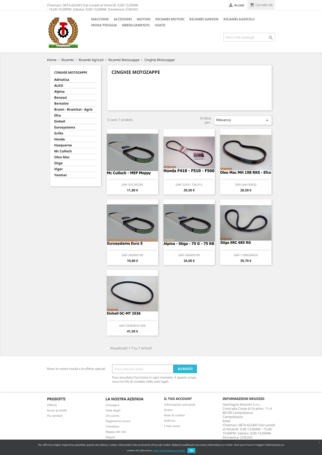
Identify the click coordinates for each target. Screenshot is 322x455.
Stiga (58, 163)
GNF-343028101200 (132, 326)
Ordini (168, 410)
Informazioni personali (180, 404)
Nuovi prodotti (57, 410)
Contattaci (113, 426)
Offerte (52, 405)
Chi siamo (112, 416)
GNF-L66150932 (245, 184)
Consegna (112, 405)
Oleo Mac (62, 157)
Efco (57, 115)
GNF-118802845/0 (246, 255)
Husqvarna (63, 145)
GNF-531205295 (132, 184)
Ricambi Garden (203, 19)
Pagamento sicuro (118, 421)
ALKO (58, 85)
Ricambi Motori (169, 19)
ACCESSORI (123, 19)
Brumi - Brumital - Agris (73, 109)
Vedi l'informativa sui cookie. (169, 450)
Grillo (58, 133)
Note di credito (174, 415)
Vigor (58, 169)
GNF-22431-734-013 (189, 184)
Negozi (110, 437)
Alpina (59, 91)
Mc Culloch (63, 151)
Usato (160, 25)
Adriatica (61, 80)
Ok (191, 450)
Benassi (60, 97)
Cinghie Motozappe (70, 72)
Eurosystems (64, 127)
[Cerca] (249, 37)
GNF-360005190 (132, 255)
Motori (144, 19)
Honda (59, 139)
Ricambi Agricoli (239, 19)
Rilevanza (243, 120)
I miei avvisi (172, 426)
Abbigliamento (136, 25)
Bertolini (61, 103)
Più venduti (55, 416)
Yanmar (60, 175)
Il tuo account (178, 398)
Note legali (113, 410)
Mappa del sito (116, 432)
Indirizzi (169, 421)
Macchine (100, 19)
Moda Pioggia (104, 25)
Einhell (59, 121)
